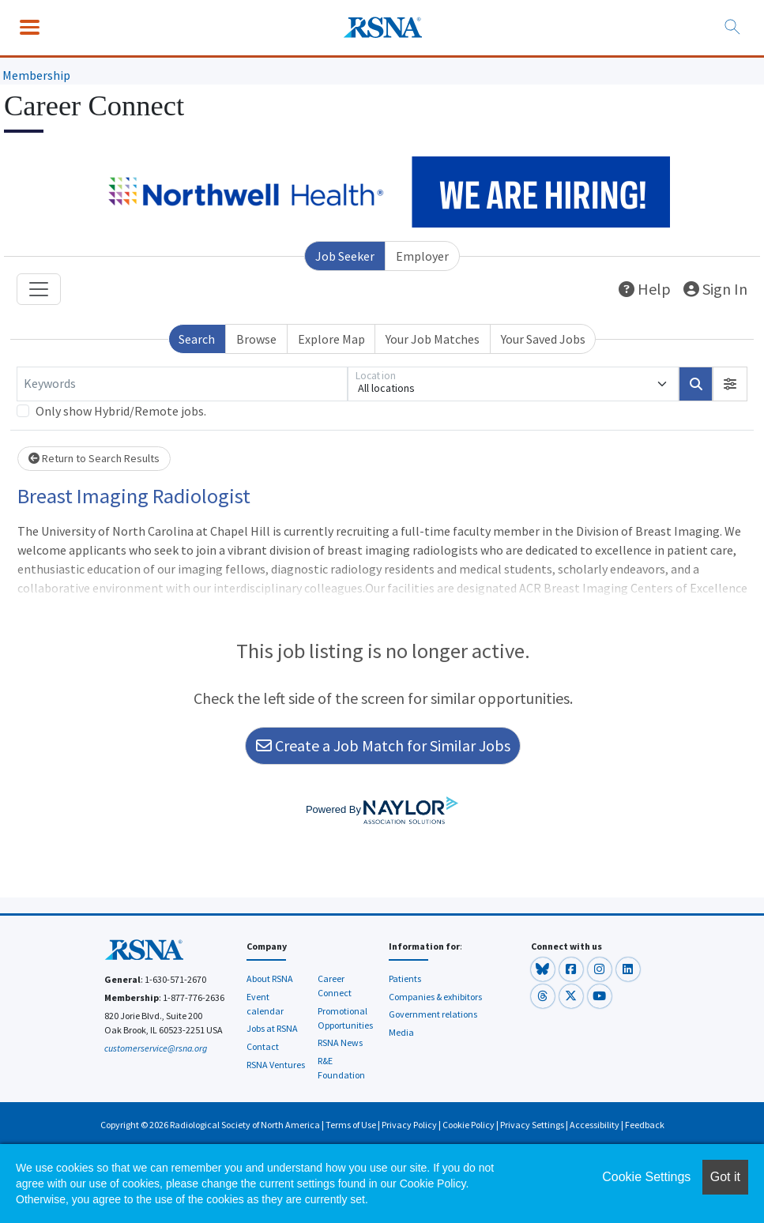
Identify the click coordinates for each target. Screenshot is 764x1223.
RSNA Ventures (276, 1065)
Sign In (715, 289)
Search (197, 339)
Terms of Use (351, 1125)
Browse (256, 339)
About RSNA (270, 978)
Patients (405, 978)
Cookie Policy (468, 1125)
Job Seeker (344, 256)
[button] (730, 384)
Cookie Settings (646, 1176)
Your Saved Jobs (543, 339)
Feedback (644, 1125)
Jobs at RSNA (272, 1028)
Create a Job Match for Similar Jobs (383, 745)
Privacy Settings (532, 1125)
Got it (725, 1176)
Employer (422, 256)
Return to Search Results (94, 458)
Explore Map (331, 339)
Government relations (433, 1014)
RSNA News (340, 1042)
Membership (36, 75)
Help (645, 289)
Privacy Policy (409, 1125)
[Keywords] (182, 384)
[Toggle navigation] (39, 289)
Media (401, 1032)
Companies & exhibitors (435, 997)
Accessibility (594, 1125)
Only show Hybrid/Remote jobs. (121, 411)
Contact (263, 1046)
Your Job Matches (433, 339)
